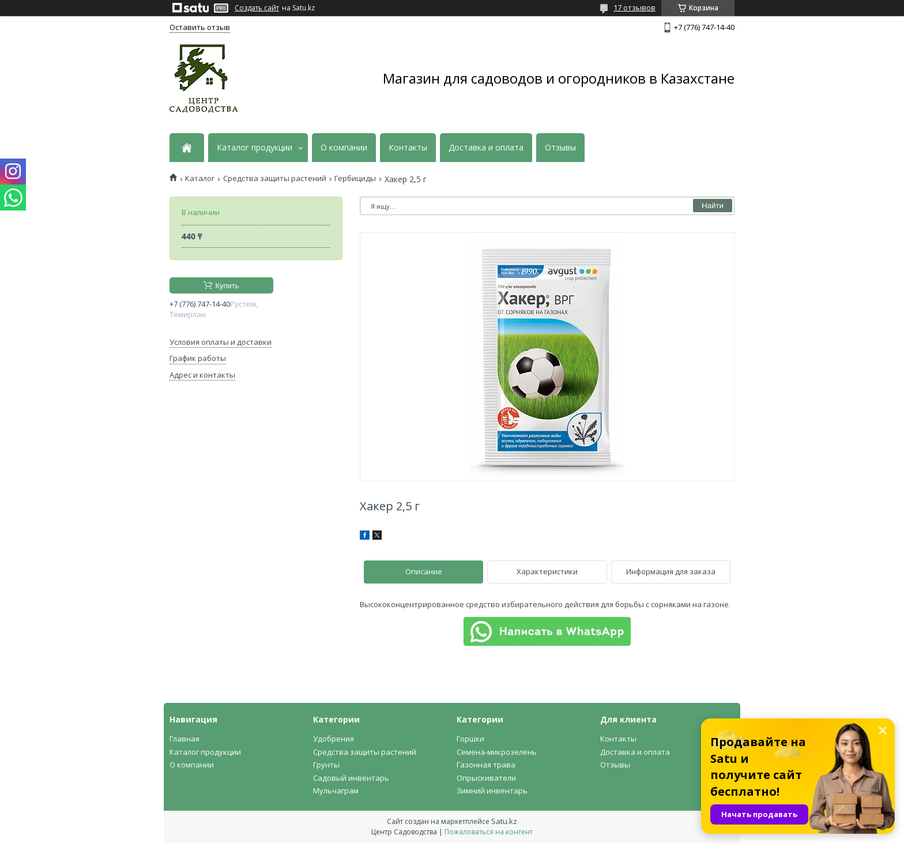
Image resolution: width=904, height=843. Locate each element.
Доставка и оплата (486, 147)
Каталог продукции (254, 147)
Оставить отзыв (200, 27)
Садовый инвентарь (351, 778)
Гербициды (355, 178)
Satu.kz (504, 821)
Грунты (326, 764)
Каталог (199, 178)
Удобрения (333, 738)
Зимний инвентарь (492, 790)
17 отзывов (634, 7)
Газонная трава (486, 764)
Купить (227, 285)
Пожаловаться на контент (489, 832)
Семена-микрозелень (497, 752)
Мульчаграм (336, 790)
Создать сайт (257, 8)
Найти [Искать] (713, 205)
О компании (344, 147)
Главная (184, 738)
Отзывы (560, 147)
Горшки (470, 738)
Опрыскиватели (486, 778)
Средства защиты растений (274, 178)
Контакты (408, 147)
